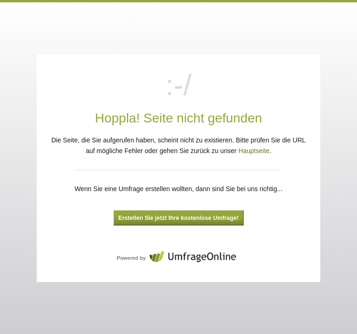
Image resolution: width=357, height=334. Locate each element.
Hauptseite (254, 150)
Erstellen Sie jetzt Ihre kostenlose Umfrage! (179, 218)
